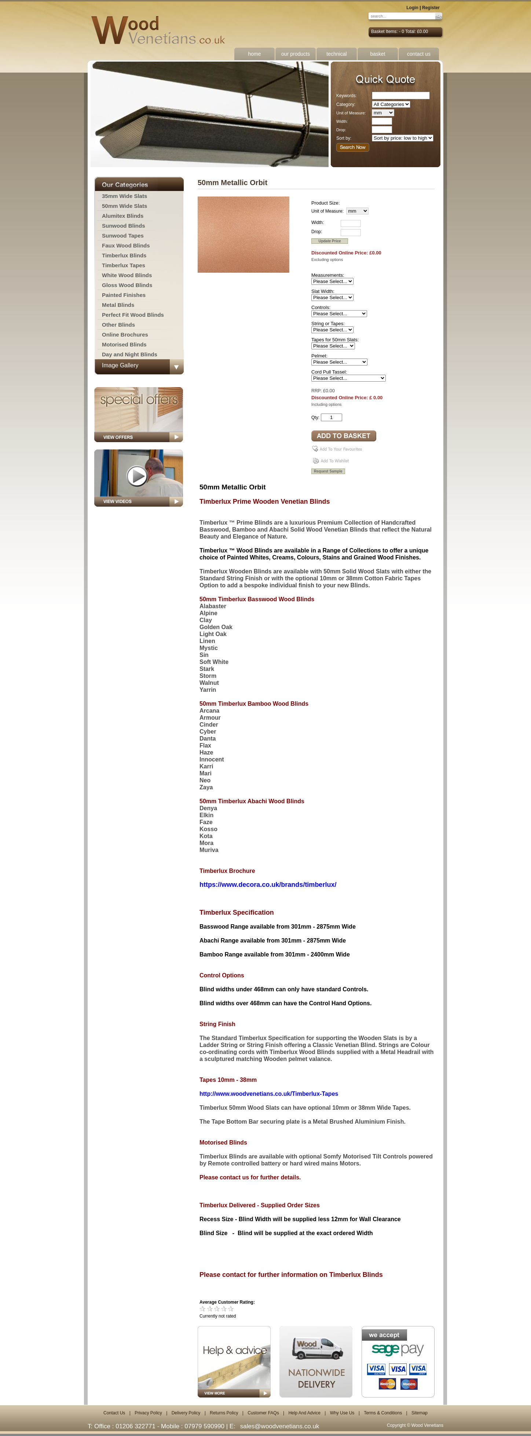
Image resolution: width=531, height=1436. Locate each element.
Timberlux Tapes (123, 265)
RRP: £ (318, 390)
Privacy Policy (148, 1412)
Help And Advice (304, 1412)
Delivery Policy (186, 1412)
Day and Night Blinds (129, 354)
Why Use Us (342, 1412)
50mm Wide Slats (124, 206)
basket (377, 54)
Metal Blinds (118, 305)
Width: (342, 121)
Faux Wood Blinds (126, 245)
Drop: (341, 130)
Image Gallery (120, 365)
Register (431, 7)
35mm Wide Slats (124, 196)
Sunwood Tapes (123, 235)
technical (336, 54)
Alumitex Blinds (122, 216)
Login (412, 7)
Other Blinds (118, 325)
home (254, 54)
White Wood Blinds (127, 275)
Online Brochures (125, 334)
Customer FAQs (263, 1412)
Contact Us (114, 1412)
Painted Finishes (124, 295)
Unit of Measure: (351, 113)
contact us (419, 54)
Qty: (315, 417)
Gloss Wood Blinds (127, 285)
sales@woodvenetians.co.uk (279, 1426)
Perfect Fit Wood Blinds (133, 315)
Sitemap (419, 1412)
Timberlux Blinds (124, 255)
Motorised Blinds (124, 344)
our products (295, 54)
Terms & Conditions (383, 1412)
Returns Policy (224, 1412)
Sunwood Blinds (123, 226)
